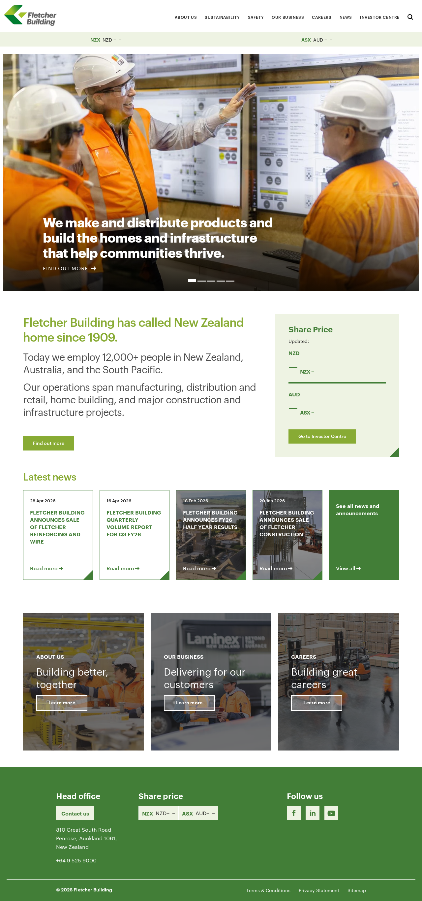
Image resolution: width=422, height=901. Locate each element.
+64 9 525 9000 (76, 860)
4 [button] (221, 281)
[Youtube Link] (331, 813)
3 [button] (211, 281)
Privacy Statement (319, 890)
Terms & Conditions (268, 890)
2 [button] (201, 281)
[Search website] (410, 16)
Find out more (48, 443)
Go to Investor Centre (322, 436)
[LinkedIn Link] (312, 813)
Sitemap (356, 890)
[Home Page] (33, 15)
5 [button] (230, 281)
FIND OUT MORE (69, 268)
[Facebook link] (294, 813)
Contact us (75, 813)
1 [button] (192, 280)
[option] (211, 172)
